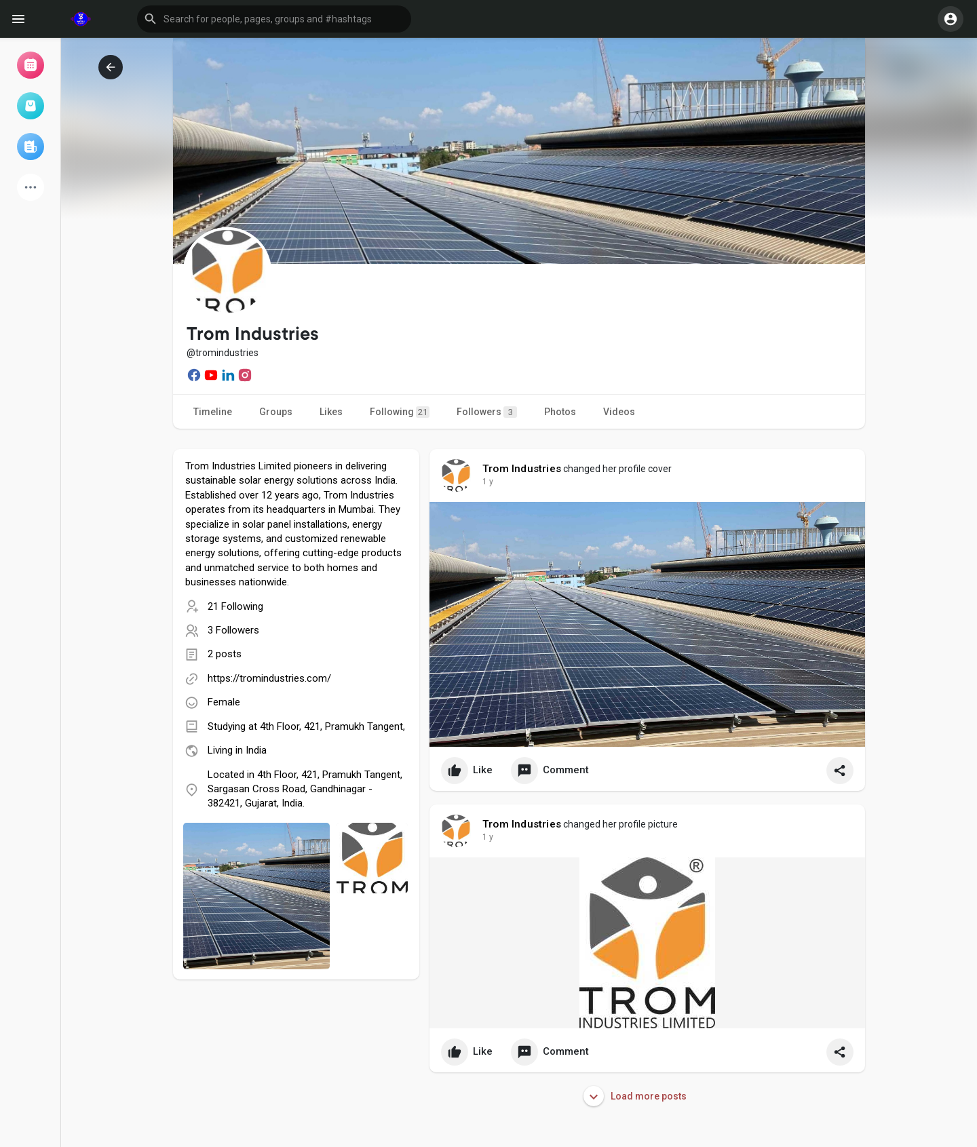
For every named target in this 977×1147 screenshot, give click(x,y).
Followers (487, 412)
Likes (331, 411)
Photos (560, 411)
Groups (275, 411)
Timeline (212, 411)
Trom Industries (521, 469)
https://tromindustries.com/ (269, 678)
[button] (274, 19)
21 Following (235, 606)
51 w (491, 481)
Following (399, 412)
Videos (619, 411)
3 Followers (233, 630)
